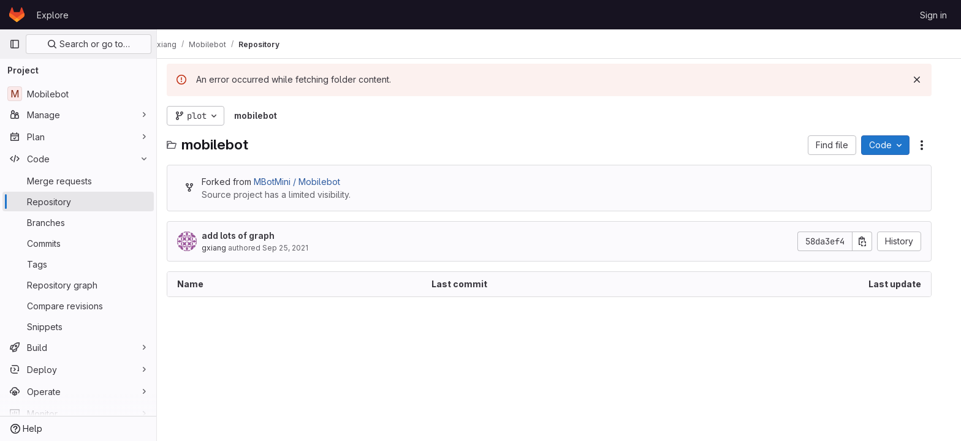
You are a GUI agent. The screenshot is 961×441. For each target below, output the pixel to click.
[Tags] (78, 264)
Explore (53, 15)
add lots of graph (247, 235)
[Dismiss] (926, 79)
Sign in (933, 15)
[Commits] (78, 243)
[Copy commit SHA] (872, 241)
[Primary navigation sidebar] (15, 44)
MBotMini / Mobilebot (307, 181)
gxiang (223, 247)
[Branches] (78, 222)
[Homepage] (17, 14)
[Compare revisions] (78, 305)
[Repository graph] (78, 285)
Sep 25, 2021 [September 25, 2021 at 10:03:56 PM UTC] (295, 247)
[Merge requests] (78, 180)
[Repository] (78, 201)
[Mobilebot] (78, 94)
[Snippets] (78, 326)
